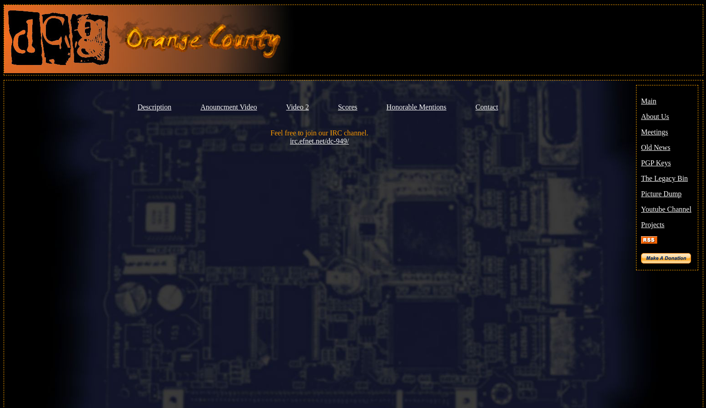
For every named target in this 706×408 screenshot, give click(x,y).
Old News (655, 147)
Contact (487, 107)
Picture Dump (661, 194)
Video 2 (297, 107)
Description (155, 107)
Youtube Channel (666, 209)
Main (648, 101)
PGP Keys (656, 163)
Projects (653, 225)
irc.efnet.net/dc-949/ (319, 141)
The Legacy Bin (664, 178)
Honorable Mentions (417, 107)
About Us (655, 116)
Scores (348, 107)
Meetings (654, 132)
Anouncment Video (228, 107)
